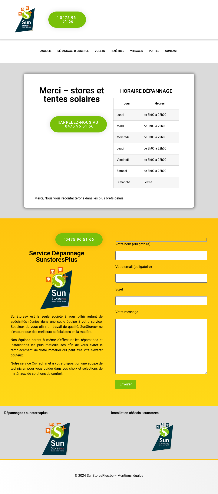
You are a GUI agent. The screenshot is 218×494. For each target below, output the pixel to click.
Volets (100, 50)
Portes (154, 50)
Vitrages (136, 50)
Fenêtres (117, 50)
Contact (171, 50)
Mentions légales (130, 476)
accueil (46, 50)
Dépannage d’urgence (73, 50)
